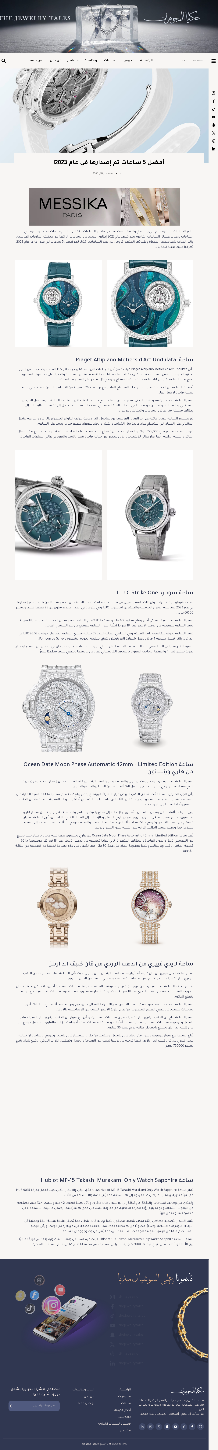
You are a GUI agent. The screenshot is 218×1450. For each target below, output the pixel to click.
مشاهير (73, 60)
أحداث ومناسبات (83, 1390)
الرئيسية (146, 60)
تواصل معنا (86, 1403)
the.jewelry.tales (213, 109)
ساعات (109, 60)
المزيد (37, 60)
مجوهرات (127, 60)
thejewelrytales (213, 101)
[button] (3, 60)
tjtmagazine (213, 93)
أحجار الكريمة (122, 1410)
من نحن (55, 60)
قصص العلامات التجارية (114, 1424)
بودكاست (91, 60)
